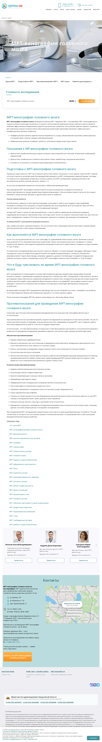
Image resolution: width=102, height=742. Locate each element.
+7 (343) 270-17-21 (68, 6)
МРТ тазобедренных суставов (21, 520)
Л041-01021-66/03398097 (31, 702)
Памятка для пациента (82, 81)
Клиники (48, 9)
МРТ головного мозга (18, 456)
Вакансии (96, 9)
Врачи (62, 9)
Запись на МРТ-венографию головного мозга (17, 656)
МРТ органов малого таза (19, 494)
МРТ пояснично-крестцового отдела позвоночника (29, 503)
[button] (72, 604)
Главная (14, 22)
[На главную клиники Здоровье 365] (12, 6)
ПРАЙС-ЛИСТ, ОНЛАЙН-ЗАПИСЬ (37, 671)
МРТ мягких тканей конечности (21, 486)
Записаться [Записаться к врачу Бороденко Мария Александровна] (83, 560)
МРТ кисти (14, 468)
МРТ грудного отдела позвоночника (23, 460)
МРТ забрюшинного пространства (23, 464)
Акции (79, 9)
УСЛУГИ (55, 9)
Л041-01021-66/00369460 (48, 702)
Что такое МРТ (15, 425)
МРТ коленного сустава (18, 473)
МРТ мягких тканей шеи (19, 490)
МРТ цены (65, 81)
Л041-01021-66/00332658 (65, 702)
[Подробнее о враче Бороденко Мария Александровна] (81, 536)
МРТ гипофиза (15, 443)
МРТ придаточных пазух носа (21, 507)
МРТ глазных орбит (17, 447)
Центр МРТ (22, 22)
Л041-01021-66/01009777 (14, 702)
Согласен (93, 738)
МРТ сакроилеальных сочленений (22, 512)
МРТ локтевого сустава (18, 481)
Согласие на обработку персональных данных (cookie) (20, 731)
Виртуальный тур (58, 671)
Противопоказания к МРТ (47, 81)
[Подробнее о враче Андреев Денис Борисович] (49, 536)
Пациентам (87, 9)
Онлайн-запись (87, 101)
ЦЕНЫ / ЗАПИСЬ (70, 9)
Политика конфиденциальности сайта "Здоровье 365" (20, 739)
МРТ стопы (14, 516)
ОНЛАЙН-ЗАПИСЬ (87, 5)
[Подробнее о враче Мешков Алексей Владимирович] (16, 536)
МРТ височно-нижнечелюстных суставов (25, 438)
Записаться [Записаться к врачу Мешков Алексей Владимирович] (18, 560)
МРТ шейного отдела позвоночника (23, 525)
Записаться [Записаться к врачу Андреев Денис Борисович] (51, 560)
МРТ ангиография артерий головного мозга (26, 430)
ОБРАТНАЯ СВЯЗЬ (8, 671)
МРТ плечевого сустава (18, 499)
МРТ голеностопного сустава (20, 451)
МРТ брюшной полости (18, 434)
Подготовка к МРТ (26, 81)
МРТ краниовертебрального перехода (24, 477)
